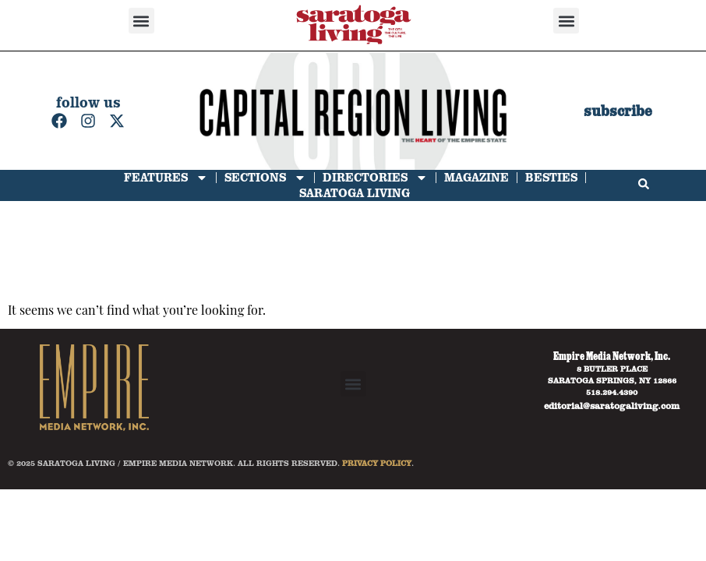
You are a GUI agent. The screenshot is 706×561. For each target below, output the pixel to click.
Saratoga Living (354, 192)
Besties (551, 177)
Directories (375, 177)
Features (166, 177)
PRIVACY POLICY (376, 462)
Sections (265, 177)
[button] (141, 21)
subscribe (618, 111)
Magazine (476, 177)
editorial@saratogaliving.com (612, 405)
